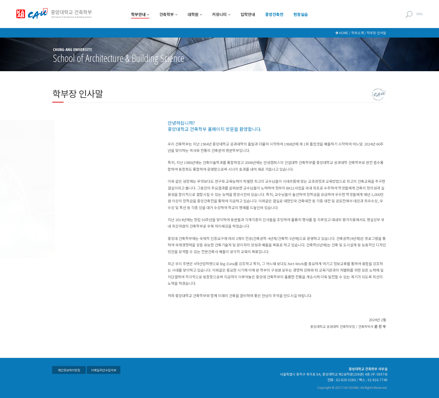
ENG (420, 13)
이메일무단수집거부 (103, 370)
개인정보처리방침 (69, 370)
